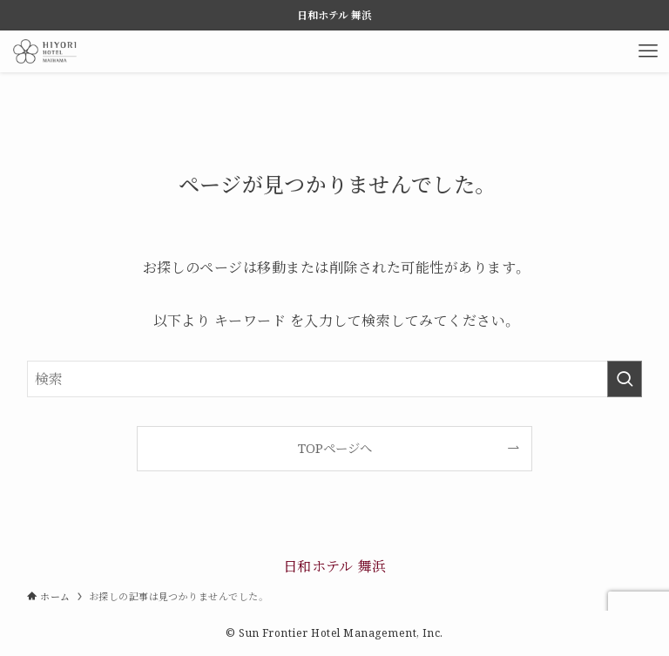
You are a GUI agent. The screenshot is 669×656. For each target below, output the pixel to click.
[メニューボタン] (648, 51)
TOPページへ (335, 448)
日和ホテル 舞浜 (335, 566)
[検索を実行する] (624, 379)
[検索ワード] (335, 379)
